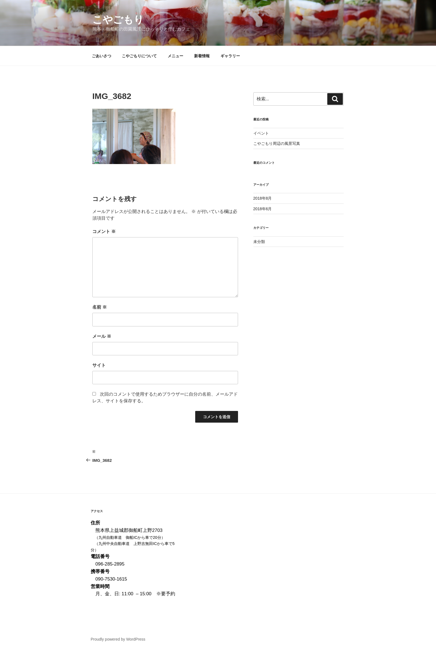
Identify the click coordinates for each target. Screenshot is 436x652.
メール (101, 336)
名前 (99, 307)
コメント (104, 231)
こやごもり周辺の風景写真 (276, 143)
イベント (261, 133)
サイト (99, 365)
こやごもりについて (139, 56)
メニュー (175, 56)
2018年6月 (262, 209)
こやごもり (118, 19)
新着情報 (202, 56)
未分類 (259, 241)
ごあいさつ (101, 56)
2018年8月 (262, 198)
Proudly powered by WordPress (118, 639)
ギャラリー (230, 56)
